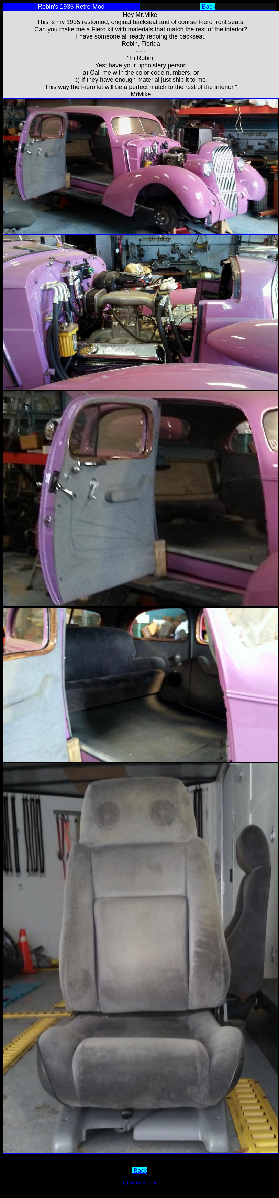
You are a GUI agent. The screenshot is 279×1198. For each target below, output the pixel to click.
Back (207, 6)
